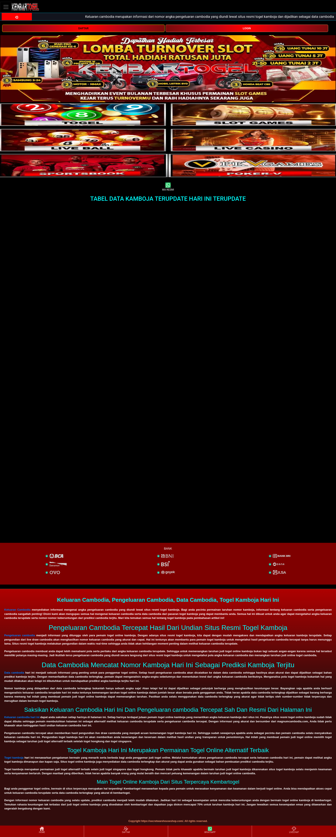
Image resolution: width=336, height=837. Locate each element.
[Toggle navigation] (6, 7)
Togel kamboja (14, 757)
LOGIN (247, 28)
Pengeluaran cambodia (19, 635)
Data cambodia (14, 672)
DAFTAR (83, 28)
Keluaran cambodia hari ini (21, 717)
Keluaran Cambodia (17, 609)
